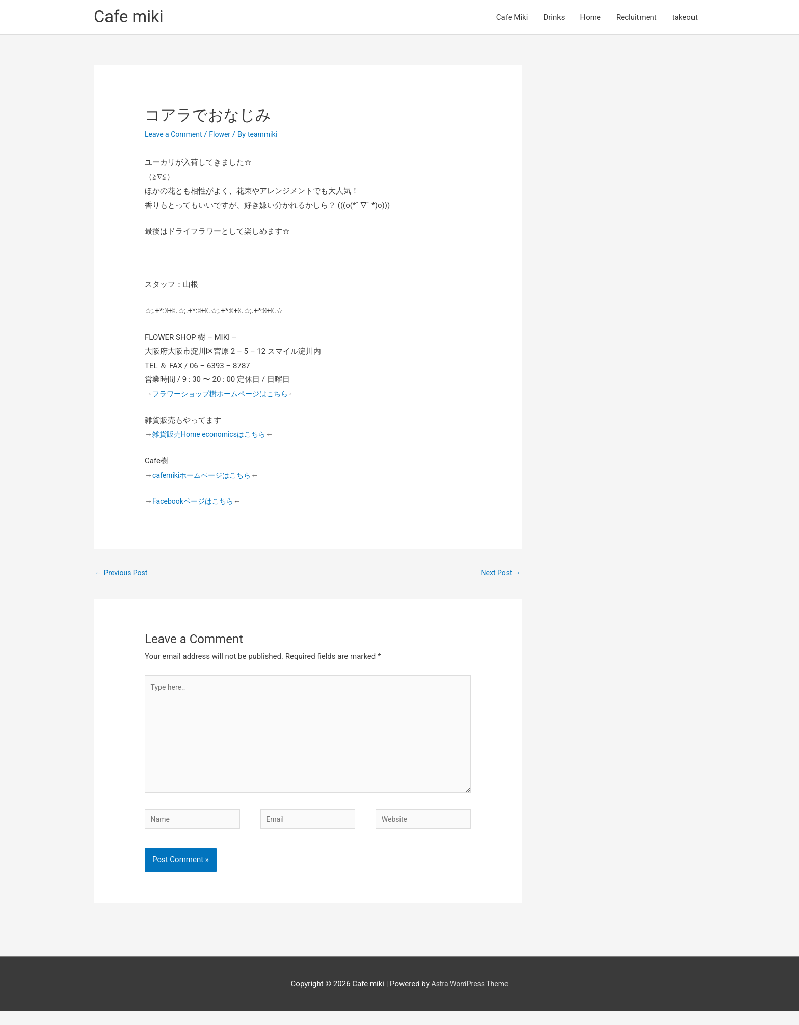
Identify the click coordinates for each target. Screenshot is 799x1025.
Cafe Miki (512, 18)
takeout (685, 18)
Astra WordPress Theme (470, 997)
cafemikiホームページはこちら (205, 477)
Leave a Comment (175, 137)
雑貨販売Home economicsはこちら (213, 436)
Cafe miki (131, 18)
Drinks (554, 18)
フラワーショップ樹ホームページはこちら (225, 396)
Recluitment (636, 18)
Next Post (499, 575)
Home (590, 18)
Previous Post (123, 575)
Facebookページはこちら (195, 503)
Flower (224, 137)
